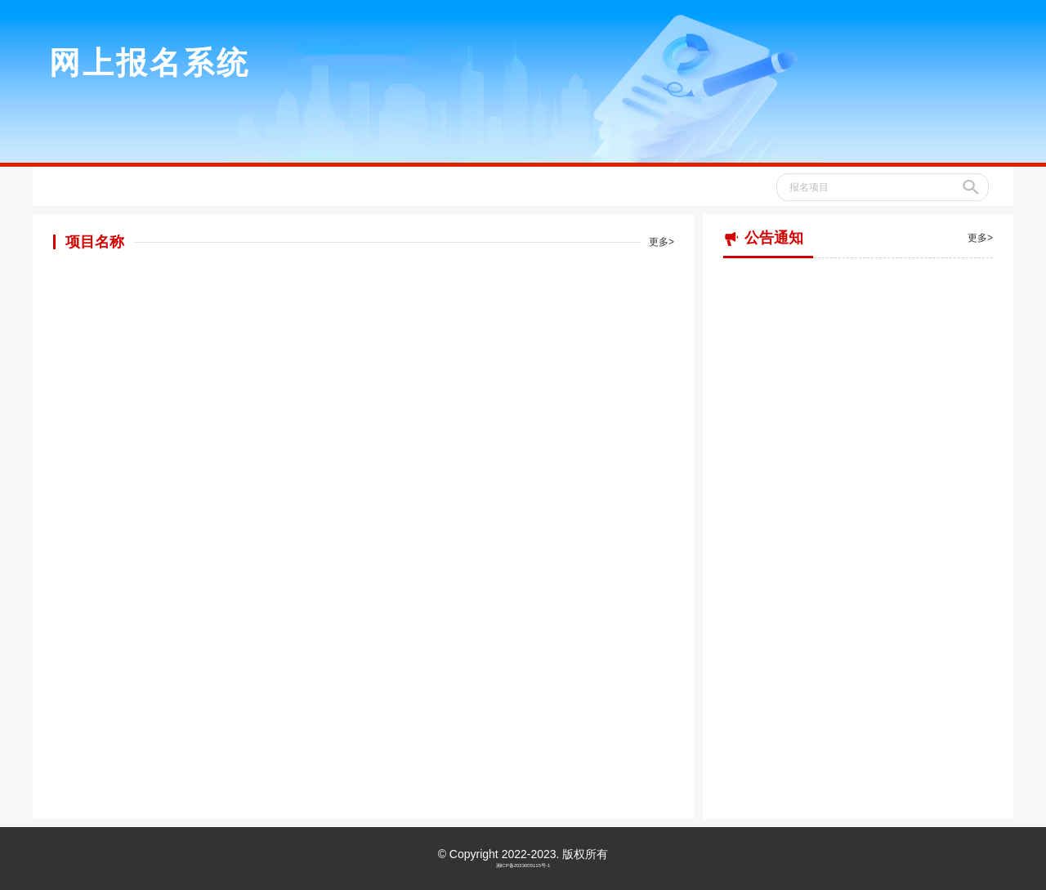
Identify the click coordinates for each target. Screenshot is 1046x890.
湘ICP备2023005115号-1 (523, 865)
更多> (661, 242)
